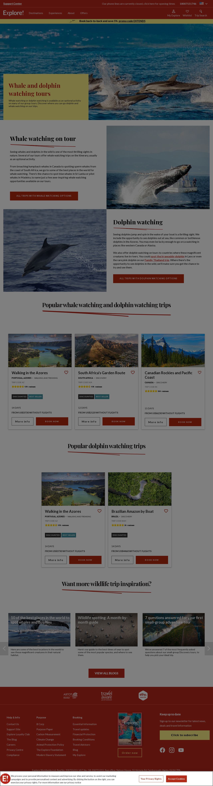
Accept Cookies (176, 778)
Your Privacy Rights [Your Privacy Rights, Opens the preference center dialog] (151, 778)
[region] (106, 778)
